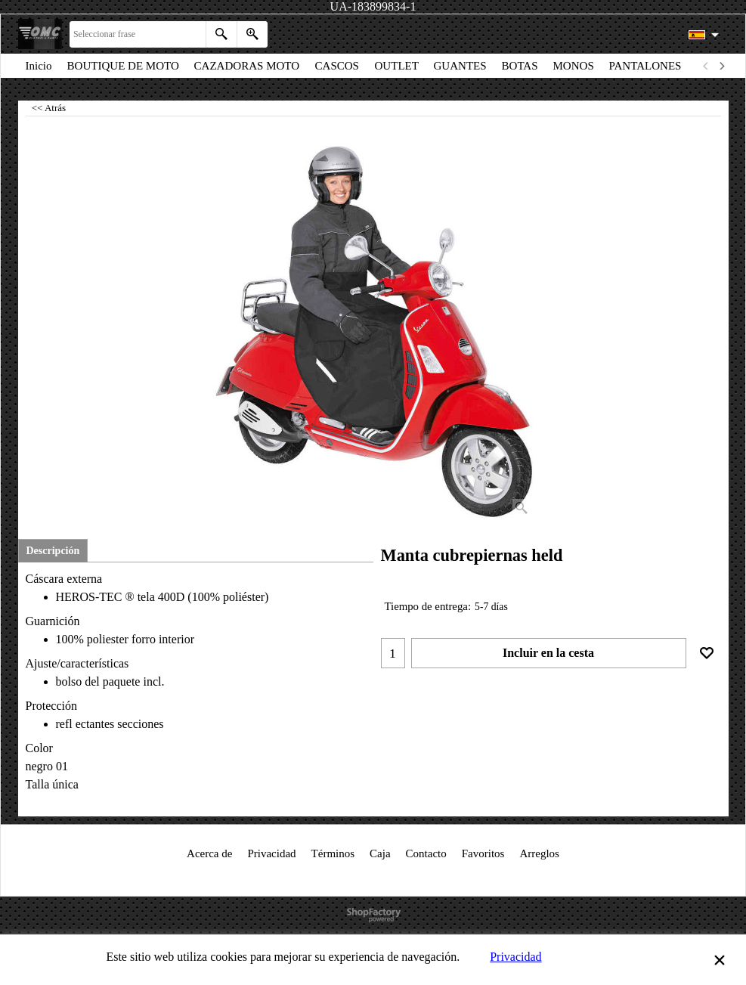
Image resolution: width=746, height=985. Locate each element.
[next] (722, 66)
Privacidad (515, 956)
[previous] (706, 66)
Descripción (53, 550)
